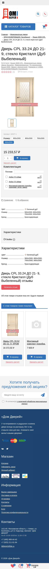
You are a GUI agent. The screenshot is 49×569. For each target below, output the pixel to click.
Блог (3, 509)
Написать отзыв (10, 287)
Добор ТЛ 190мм (15, 182)
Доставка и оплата (9, 495)
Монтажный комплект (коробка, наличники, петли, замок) (20, 186)
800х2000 (28, 138)
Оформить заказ (8, 467)
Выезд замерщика (9, 492)
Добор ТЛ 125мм (15, 177)
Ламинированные (21, 65)
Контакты (5, 502)
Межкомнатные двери (32, 63)
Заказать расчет (10, 163)
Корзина (4, 463)
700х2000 (40, 138)
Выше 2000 (5, 67)
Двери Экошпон (7, 65)
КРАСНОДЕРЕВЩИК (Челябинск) (14, 69)
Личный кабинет (8, 470)
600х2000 (8, 142)
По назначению (35, 65)
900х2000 (17, 138)
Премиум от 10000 (35, 67)
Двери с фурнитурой (19, 67)
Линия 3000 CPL (16, 63)
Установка (5, 499)
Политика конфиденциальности (14, 512)
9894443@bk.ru (7, 546)
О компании (6, 506)
